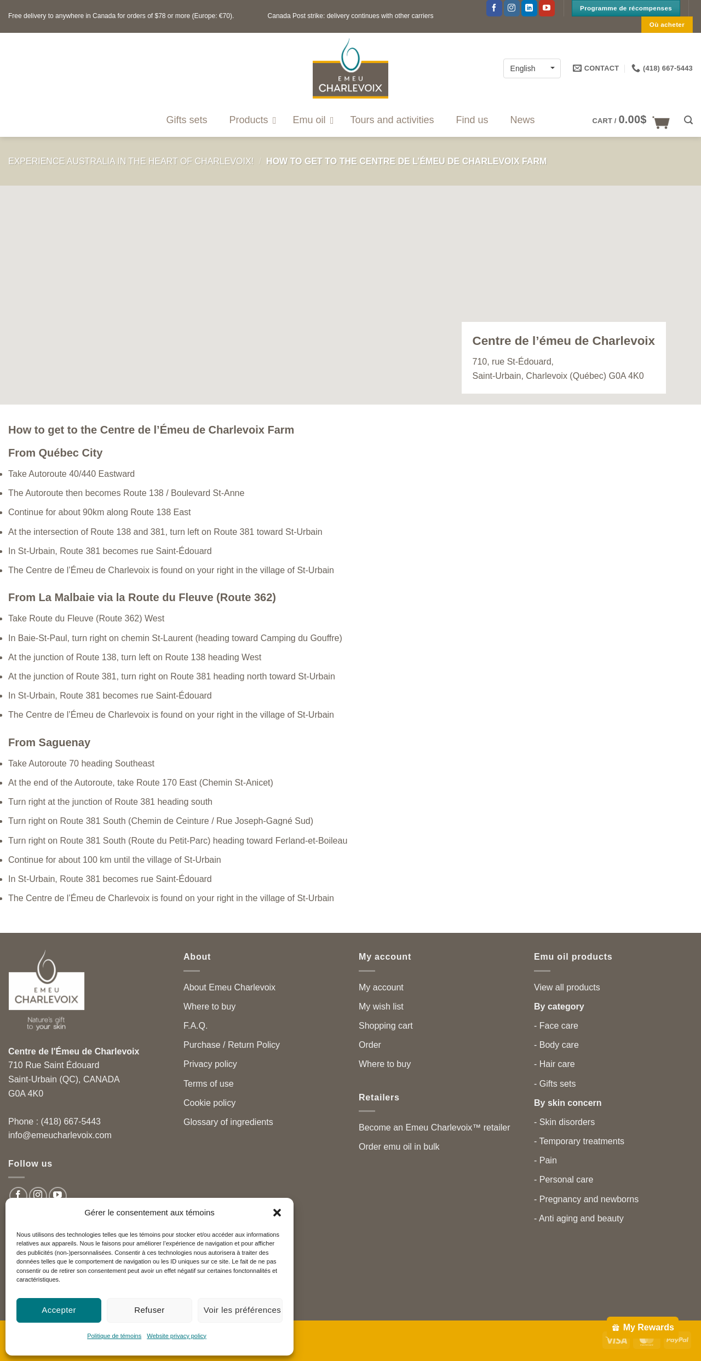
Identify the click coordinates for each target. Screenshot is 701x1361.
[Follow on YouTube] (547, 8)
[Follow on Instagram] (512, 8)
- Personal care (564, 1179)
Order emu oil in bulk (399, 1146)
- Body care (556, 1044)
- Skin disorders (564, 1122)
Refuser (149, 1309)
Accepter (59, 1309)
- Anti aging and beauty (579, 1218)
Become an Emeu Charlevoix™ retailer (434, 1127)
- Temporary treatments (579, 1141)
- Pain (545, 1160)
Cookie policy (209, 1103)
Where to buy (209, 1006)
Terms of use (208, 1083)
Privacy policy (210, 1064)
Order (370, 1044)
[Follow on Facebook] (494, 8)
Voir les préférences (242, 1309)
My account (381, 987)
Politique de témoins (114, 1336)
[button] (277, 1212)
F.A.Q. (195, 1025)
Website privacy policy (176, 1336)
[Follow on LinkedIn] (529, 8)
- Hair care (554, 1064)
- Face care (556, 1025)
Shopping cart (386, 1025)
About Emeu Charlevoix (229, 987)
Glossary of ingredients (228, 1122)
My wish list (381, 1006)
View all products (567, 987)
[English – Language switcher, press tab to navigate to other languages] (532, 68)
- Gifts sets (555, 1083)
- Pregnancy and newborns (586, 1199)
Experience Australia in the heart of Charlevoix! (131, 161)
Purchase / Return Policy (231, 1044)
